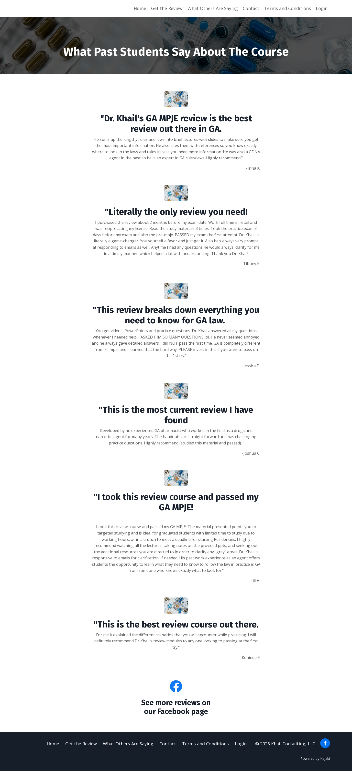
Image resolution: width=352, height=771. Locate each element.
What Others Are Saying (212, 8)
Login (322, 8)
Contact (251, 8)
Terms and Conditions (287, 8)
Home (140, 8)
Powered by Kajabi (315, 758)
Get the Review (167, 8)
